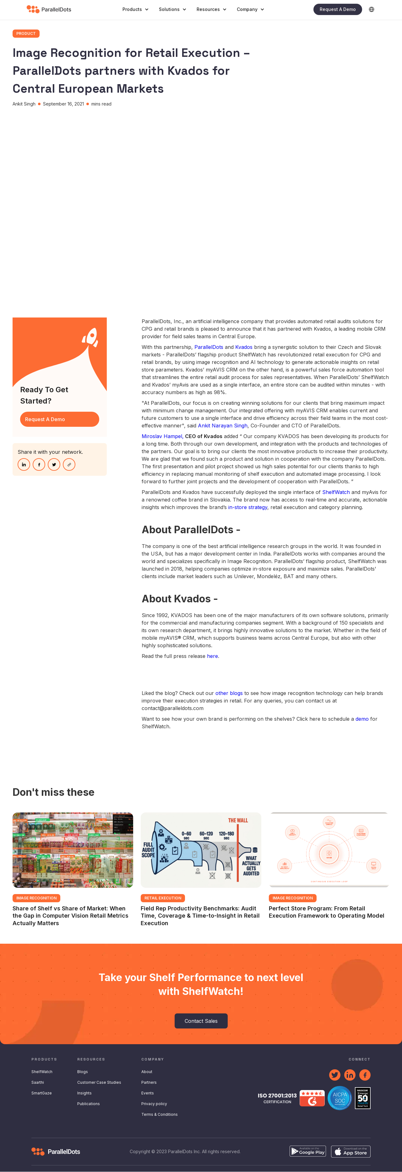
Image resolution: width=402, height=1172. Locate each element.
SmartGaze (41, 1093)
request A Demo (45, 419)
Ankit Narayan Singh (222, 425)
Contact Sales (201, 1021)
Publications (88, 1103)
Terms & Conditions (159, 1114)
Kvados (244, 347)
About (146, 1071)
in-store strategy (247, 507)
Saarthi (37, 1082)
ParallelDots (209, 347)
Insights (84, 1093)
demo (362, 719)
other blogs (229, 693)
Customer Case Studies (99, 1082)
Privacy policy (154, 1103)
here (212, 656)
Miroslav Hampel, (163, 436)
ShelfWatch (336, 492)
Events (147, 1093)
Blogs (82, 1071)
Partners (149, 1082)
